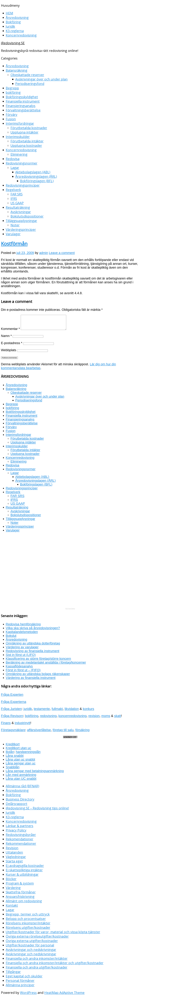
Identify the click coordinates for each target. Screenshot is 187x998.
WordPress (28, 992)
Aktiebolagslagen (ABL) (32, 172)
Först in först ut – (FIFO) (23, 670)
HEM (9, 13)
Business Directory (20, 799)
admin (43, 253)
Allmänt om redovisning (24, 901)
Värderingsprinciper (21, 229)
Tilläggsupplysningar (21, 220)
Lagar (14, 167)
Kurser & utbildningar (22, 874)
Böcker (11, 879)
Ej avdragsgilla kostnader (25, 865)
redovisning (48, 716)
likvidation (72, 709)
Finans (6, 723)
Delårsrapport (16, 803)
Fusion (11, 119)
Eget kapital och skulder (24, 976)
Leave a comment (62, 253)
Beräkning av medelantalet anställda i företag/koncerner (46, 662)
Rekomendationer (19, 839)
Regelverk (13, 189)
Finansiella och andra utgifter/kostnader (36, 967)
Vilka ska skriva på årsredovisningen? (33, 628)
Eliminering (18, 154)
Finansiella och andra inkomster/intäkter (37, 958)
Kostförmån (14, 243)
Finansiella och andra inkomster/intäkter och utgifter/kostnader (54, 963)
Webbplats (8, 350)
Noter (15, 225)
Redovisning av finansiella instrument (32, 651)
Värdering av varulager (22, 647)
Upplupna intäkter (24, 132)
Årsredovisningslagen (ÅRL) (36, 176)
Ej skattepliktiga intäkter (24, 870)
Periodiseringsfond (29, 83)
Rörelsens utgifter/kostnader (28, 927)
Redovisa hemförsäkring (23, 624)
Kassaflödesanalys (19, 666)
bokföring (13, 92)
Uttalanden (14, 852)
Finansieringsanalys (20, 105)
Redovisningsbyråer (21, 834)
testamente (42, 709)
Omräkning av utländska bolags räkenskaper (38, 674)
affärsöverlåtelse (39, 730)
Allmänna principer (20, 985)
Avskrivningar (20, 212)
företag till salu (63, 730)
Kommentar (10, 329)
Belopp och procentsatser (26, 918)
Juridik (10, 26)
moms (105, 716)
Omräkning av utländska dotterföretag (33, 643)
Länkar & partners (19, 826)
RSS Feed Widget (70, 608)
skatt (117, 716)
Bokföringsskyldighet (22, 97)
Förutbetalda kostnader (28, 128)
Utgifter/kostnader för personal (30, 945)
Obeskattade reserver (27, 75)
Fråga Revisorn (12, 716)
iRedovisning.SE (13, 43)
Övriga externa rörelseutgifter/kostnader (37, 936)
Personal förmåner (20, 980)
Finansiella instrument (23, 101)
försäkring (82, 730)
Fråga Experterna (13, 702)
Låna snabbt (15, 755)
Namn (6, 336)
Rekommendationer (21, 843)
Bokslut (11, 635)
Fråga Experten (12, 694)
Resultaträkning (18, 207)
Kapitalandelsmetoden (22, 632)
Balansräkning (16, 70)
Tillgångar (13, 971)
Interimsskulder (18, 136)
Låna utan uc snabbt (20, 759)
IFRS (13, 198)
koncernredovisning (72, 716)
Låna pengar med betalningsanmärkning (35, 771)
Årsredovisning (17, 17)
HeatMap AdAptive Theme (64, 992)
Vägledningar (16, 856)
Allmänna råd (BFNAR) (22, 786)
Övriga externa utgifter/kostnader (32, 940)
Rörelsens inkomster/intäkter (28, 923)
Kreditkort (13, 744)
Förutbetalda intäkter (27, 141)
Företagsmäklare (13, 730)
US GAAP (17, 203)
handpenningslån (28, 752)
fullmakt (57, 709)
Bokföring (13, 22)
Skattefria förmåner (21, 892)
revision (94, 716)
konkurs (88, 709)
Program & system (20, 883)
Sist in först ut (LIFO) (21, 655)
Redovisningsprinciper (23, 185)
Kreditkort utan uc (18, 748)
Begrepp (12, 88)
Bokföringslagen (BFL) (37, 181)
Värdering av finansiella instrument (30, 678)
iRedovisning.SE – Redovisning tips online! (37, 808)
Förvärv (11, 114)
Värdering (13, 887)
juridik (27, 709)
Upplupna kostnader (26, 145)
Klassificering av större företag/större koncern (38, 658)
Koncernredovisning (21, 35)
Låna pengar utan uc (20, 763)
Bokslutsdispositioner (27, 216)
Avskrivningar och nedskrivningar (31, 949)
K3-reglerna (15, 31)
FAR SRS (16, 194)
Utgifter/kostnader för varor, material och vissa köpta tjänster (53, 932)
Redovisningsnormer (21, 163)
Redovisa (12, 159)
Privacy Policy (16, 830)
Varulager (13, 234)
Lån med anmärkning (21, 775)
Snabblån (12, 767)
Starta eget (14, 861)
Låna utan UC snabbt (21, 778)
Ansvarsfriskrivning (20, 896)
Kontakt (12, 905)
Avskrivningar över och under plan (41, 79)
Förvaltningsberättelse (23, 110)
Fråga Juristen (11, 709)
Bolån (10, 752)
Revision (12, 848)
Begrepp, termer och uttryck (28, 914)
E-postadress (11, 343)
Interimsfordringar (20, 123)
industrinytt (22, 723)
